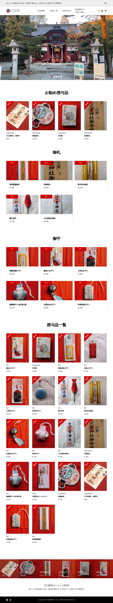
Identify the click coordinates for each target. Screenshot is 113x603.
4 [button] (58, 76)
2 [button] (54, 76)
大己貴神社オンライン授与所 (56, 585)
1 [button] (51, 76)
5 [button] (61, 76)
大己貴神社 (41, 11)
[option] (56, 47)
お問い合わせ (66, 11)
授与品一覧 (54, 11)
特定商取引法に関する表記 (79, 11)
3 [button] (56, 76)
